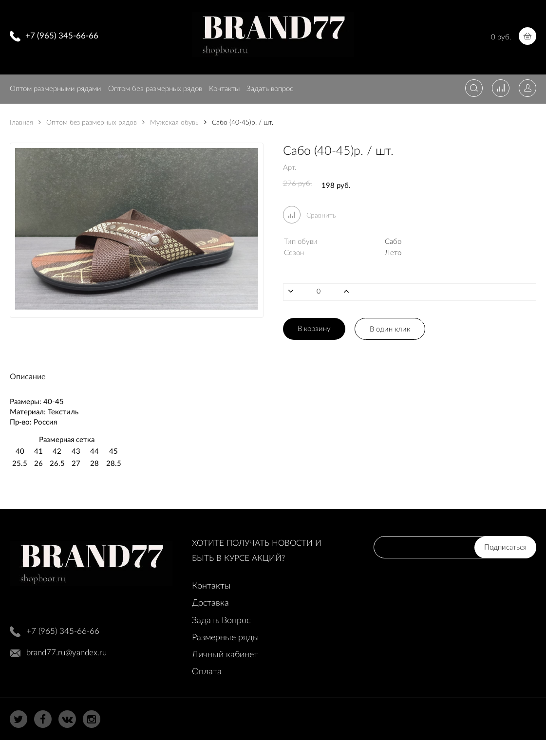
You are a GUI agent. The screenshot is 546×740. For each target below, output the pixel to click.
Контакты (224, 88)
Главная (21, 122)
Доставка (210, 603)
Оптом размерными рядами (55, 88)
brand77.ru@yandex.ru (66, 652)
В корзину (314, 329)
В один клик (390, 329)
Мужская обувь (170, 122)
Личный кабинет (225, 654)
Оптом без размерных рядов (155, 88)
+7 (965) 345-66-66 (61, 36)
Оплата (207, 671)
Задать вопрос (269, 88)
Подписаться (505, 547)
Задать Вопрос (221, 620)
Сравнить (309, 215)
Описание (27, 377)
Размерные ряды (225, 637)
